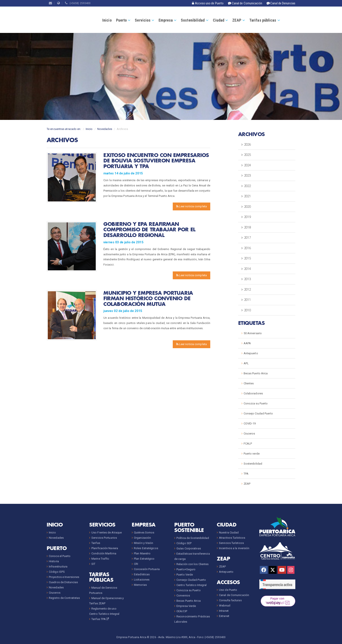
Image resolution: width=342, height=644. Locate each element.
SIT (93, 564)
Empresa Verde (186, 606)
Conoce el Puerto (60, 556)
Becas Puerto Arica (256, 373)
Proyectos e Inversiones (64, 577)
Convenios (183, 595)
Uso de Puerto (228, 589)
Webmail (224, 605)
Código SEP (184, 543)
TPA (246, 473)
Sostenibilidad (193, 20)
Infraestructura (58, 566)
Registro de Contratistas (64, 598)
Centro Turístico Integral (191, 585)
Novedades (104, 129)
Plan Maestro (142, 553)
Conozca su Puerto (256, 403)
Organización (142, 537)
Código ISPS (57, 571)
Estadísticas (142, 574)
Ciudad (218, 20)
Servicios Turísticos (231, 543)
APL (246, 363)
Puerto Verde (184, 574)
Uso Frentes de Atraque (106, 532)
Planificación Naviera (104, 548)
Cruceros (249, 433)
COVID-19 (250, 423)
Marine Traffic (100, 558)
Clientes (249, 383)
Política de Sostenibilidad (192, 538)
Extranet (224, 616)
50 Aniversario (253, 333)
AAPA (247, 343)
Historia (54, 561)
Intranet (224, 610)
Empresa (166, 20)
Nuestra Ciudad (229, 532)
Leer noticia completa (191, 206)
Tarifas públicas (262, 20)
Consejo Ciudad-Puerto (191, 579)
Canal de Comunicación (234, 595)
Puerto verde (252, 453)
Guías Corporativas (188, 548)
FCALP (248, 443)
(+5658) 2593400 (78, 3)
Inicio (107, 20)
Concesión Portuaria (147, 569)
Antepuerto (251, 353)
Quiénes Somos (144, 532)
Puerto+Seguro (185, 569)
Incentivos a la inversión (234, 548)
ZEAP (236, 20)
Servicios (142, 20)
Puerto (121, 20)
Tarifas (95, 543)
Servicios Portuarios (104, 537)
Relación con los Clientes (192, 564)
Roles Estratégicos (146, 548)
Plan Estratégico (144, 558)
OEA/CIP (181, 611)
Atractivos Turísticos (232, 537)
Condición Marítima (103, 553)
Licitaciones (141, 579)
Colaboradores (253, 393)
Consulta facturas (230, 600)
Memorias (140, 584)
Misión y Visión (143, 543)
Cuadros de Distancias (63, 582)
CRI (136, 564)
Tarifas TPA (100, 619)
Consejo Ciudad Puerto (258, 413)
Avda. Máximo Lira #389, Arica (176, 637)
